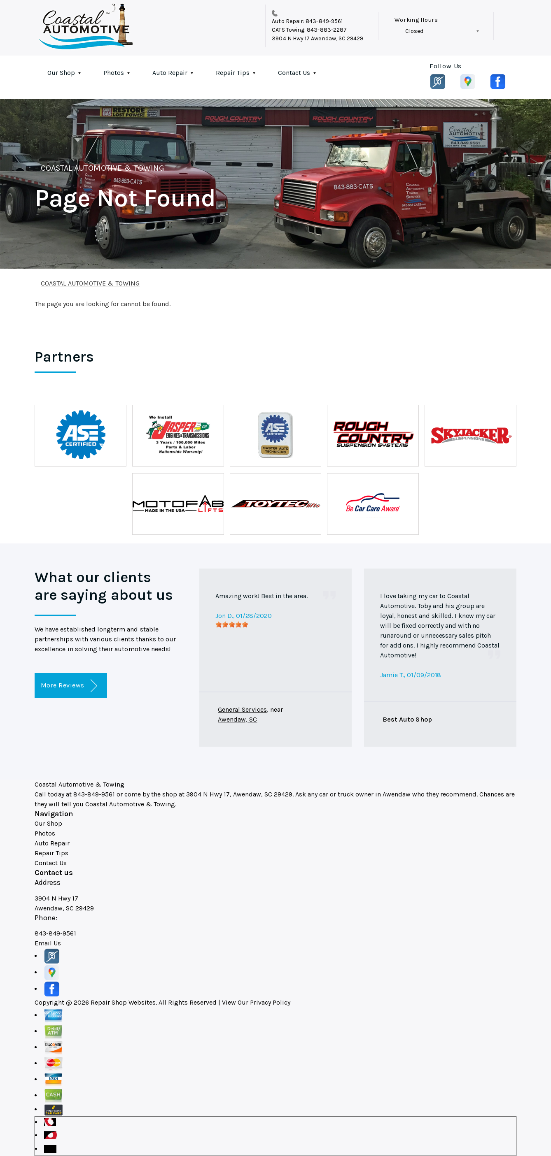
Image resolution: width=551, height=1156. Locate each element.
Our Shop (61, 73)
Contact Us (294, 73)
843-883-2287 (327, 29)
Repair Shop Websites (123, 1002)
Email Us (48, 943)
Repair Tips (233, 73)
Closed (414, 31)
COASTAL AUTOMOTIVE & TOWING (102, 168)
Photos (113, 73)
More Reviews (69, 686)
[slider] (231, 624)
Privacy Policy (270, 1002)
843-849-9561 (324, 21)
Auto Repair (169, 73)
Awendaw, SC (237, 719)
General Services (242, 709)
